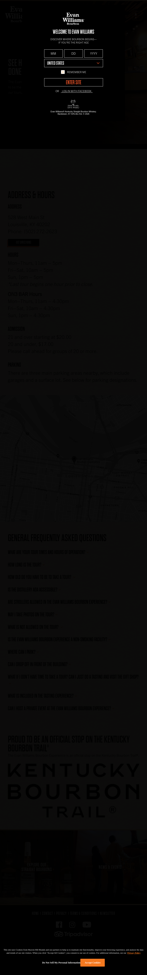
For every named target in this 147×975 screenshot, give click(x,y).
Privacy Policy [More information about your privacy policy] (134, 953)
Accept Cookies (93, 962)
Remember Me (73, 72)
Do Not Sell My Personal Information (61, 962)
